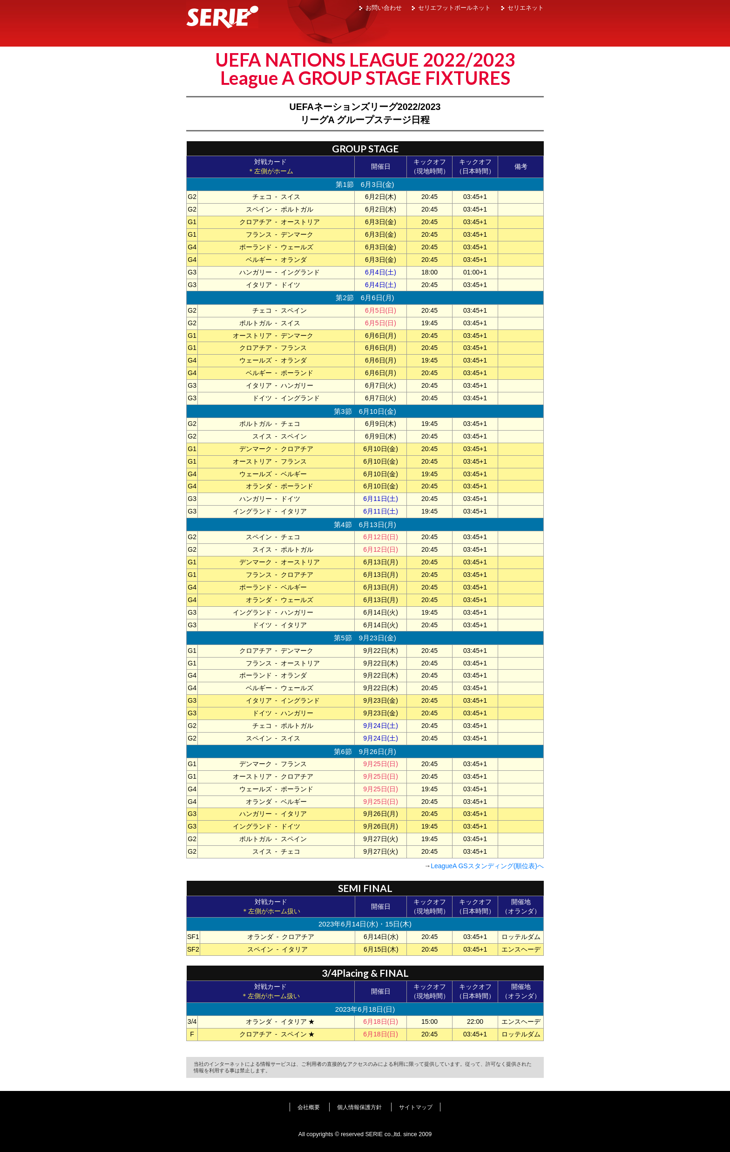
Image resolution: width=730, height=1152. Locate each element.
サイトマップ (416, 1107)
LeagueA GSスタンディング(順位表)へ (487, 866)
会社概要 (308, 1107)
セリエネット (525, 7)
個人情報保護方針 (359, 1107)
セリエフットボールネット (454, 7)
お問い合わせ (383, 7)
